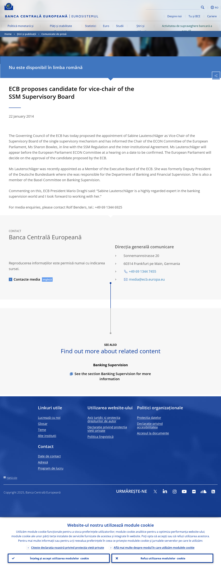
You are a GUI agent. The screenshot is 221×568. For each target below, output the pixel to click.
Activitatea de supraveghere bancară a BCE (187, 28)
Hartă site (12, 477)
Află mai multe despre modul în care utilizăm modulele (154, 547)
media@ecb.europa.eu (147, 279)
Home (8, 34)
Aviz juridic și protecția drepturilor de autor (103, 419)
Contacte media (27, 279)
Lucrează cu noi (49, 417)
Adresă (43, 462)
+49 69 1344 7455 (142, 271)
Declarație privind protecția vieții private (107, 429)
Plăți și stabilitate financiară (61, 28)
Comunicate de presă (53, 34)
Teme (42, 430)
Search (202, 7)
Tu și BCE (194, 16)
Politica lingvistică (100, 437)
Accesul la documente (153, 433)
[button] (208, 7)
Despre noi (174, 16)
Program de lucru (50, 468)
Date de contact (49, 456)
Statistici (90, 26)
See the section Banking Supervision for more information (113, 376)
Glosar (42, 424)
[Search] (182, 7)
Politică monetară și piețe (20, 28)
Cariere (212, 16)
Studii (120, 26)
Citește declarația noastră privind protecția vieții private (67, 547)
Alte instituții (47, 436)
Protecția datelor (149, 417)
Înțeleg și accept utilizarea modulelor (58, 558)
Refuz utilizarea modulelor (162, 558)
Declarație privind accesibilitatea (150, 425)
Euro (106, 26)
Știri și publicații (140, 28)
